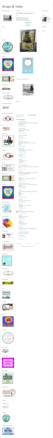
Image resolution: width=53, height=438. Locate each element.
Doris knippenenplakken (23, 165)
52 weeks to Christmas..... (25, 17)
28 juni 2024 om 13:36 (22, 229)
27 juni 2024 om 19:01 (22, 208)
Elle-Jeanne (21, 148)
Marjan (20, 199)
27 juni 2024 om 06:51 (22, 126)
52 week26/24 (21, 116)
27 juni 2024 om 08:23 (22, 152)
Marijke (20, 171)
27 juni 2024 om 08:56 (22, 157)
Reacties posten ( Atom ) (31, 246)
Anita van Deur (21, 154)
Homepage (28, 243)
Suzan (20, 215)
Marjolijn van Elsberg (22, 135)
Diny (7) (28, 25)
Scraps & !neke (12, 6)
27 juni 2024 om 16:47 (22, 197)
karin (20, 190)
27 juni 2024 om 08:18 (22, 146)
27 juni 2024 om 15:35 (22, 188)
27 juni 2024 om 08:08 (22, 138)
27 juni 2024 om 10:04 (22, 163)
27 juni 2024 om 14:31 (22, 175)
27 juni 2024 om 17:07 (22, 202)
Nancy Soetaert (21, 128)
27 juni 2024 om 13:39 (22, 169)
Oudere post (37, 243)
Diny (19, 177)
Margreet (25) (29, 22)
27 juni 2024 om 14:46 (22, 181)
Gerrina (20, 227)
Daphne (20, 221)
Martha (20, 159)
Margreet (20, 204)
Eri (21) (28, 24)
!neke (49, 17)
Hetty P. (20, 140)
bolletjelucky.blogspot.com (23, 183)
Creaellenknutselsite (22, 121)
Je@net (20, 210)
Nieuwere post (19, 243)
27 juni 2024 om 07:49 (22, 133)
